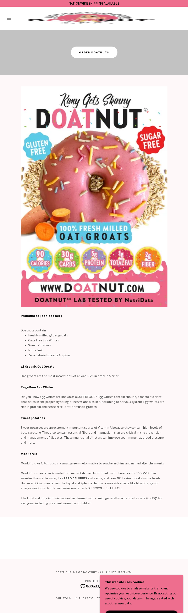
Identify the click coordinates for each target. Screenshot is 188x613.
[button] (9, 18)
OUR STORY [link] (64, 598)
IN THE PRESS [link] (84, 598)
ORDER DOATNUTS (94, 52)
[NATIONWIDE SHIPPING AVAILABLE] (94, 3)
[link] (89, 18)
